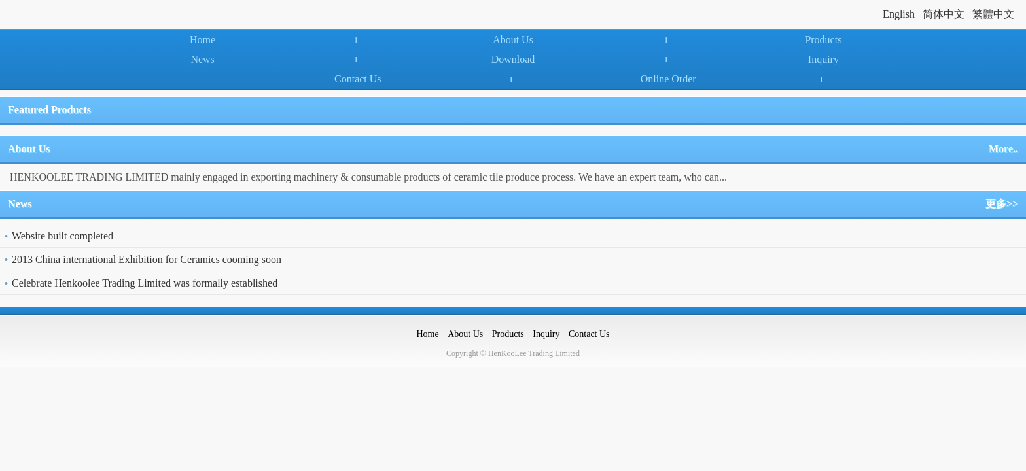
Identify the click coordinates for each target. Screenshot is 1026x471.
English (899, 14)
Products (823, 39)
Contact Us (357, 78)
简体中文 (943, 14)
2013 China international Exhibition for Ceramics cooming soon (146, 259)
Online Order (668, 78)
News (202, 59)
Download (513, 59)
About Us (513, 39)
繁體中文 (993, 14)
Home (202, 39)
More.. (1003, 148)
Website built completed (62, 235)
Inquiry (823, 59)
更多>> (1001, 203)
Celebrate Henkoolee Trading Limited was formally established (144, 282)
